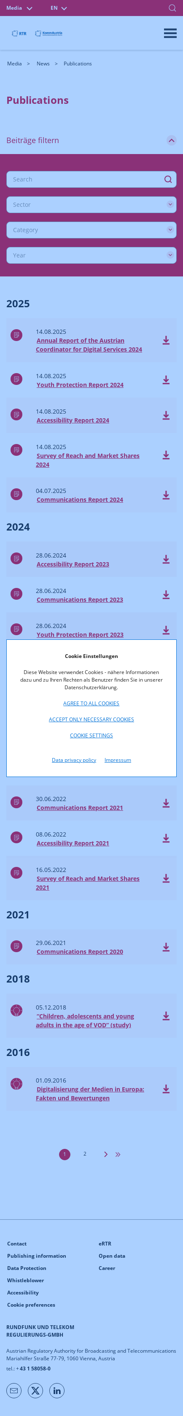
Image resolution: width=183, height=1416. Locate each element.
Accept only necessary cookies (91, 719)
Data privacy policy (74, 760)
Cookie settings (91, 735)
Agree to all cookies (91, 703)
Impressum (118, 760)
